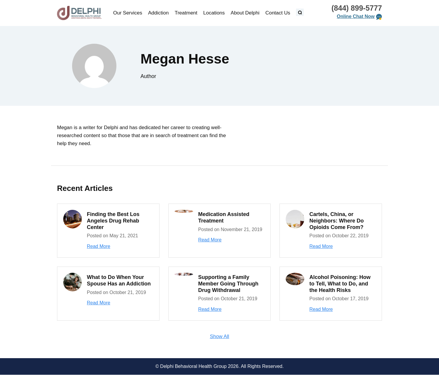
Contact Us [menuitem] (277, 13)
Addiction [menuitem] (158, 13)
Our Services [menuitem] (127, 13)
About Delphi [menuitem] (245, 13)
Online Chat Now (356, 16)
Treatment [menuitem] (186, 13)
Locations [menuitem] (214, 13)
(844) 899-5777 (356, 8)
